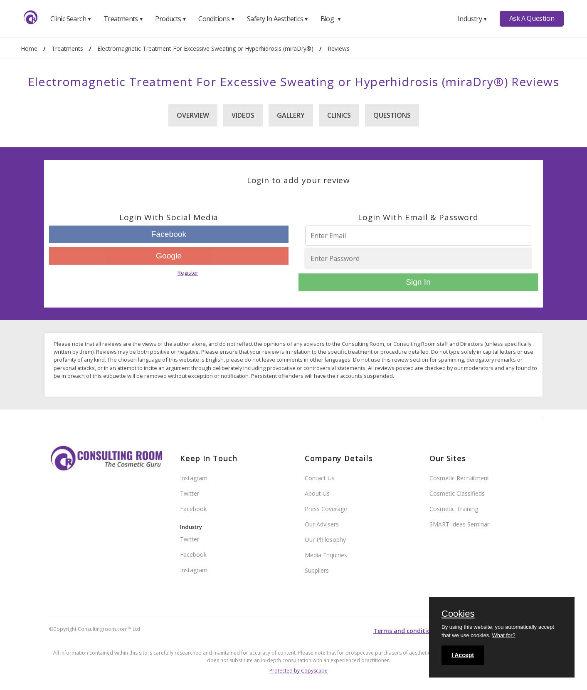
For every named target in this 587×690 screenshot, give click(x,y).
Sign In (418, 282)
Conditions (216, 18)
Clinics (339, 115)
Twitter (189, 493)
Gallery (291, 115)
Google (169, 255)
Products (170, 18)
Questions (392, 115)
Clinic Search (70, 18)
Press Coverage (326, 509)
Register (188, 272)
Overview (193, 115)
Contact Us (320, 478)
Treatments (123, 18)
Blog (331, 18)
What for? (503, 635)
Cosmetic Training (453, 509)
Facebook (168, 234)
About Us (317, 493)
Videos (243, 115)
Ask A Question (531, 18)
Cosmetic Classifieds (457, 493)
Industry (472, 18)
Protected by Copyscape (298, 670)
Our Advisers (322, 524)
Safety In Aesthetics (277, 18)
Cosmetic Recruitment (459, 478)
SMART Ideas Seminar (459, 524)
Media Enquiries (326, 555)
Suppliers (317, 570)
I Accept (462, 655)
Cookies (457, 614)
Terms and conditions (405, 631)
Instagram (193, 478)
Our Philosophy (325, 540)
